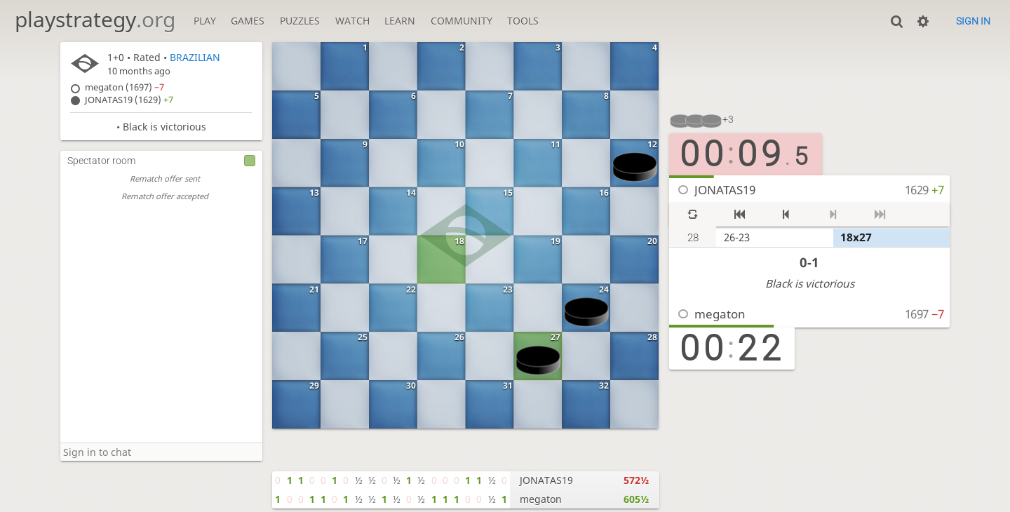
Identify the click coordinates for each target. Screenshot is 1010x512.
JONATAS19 (724, 190)
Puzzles (300, 20)
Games (247, 20)
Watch (352, 20)
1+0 (115, 57)
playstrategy (95, 19)
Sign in (973, 21)
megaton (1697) (124, 87)
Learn (399, 20)
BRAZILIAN (195, 57)
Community (461, 20)
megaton (720, 314)
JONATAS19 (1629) (129, 100)
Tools (523, 20)
